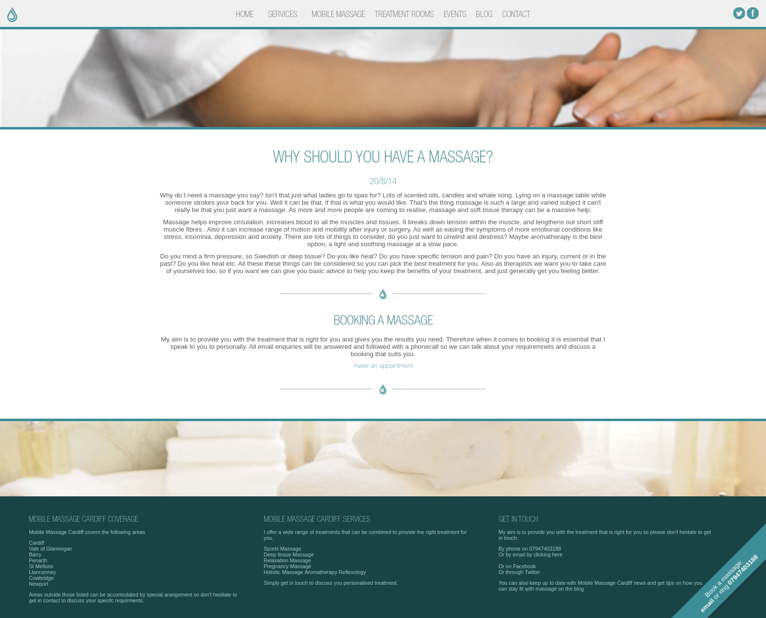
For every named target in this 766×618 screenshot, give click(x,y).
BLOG (484, 15)
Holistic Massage (283, 572)
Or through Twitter (519, 572)
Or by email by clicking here (531, 554)
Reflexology (352, 572)
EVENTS (455, 15)
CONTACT (516, 15)
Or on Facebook (517, 566)
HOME (245, 15)
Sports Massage (282, 549)
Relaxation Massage (287, 560)
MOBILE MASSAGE (338, 15)
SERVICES (282, 15)
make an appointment (383, 366)
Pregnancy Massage (287, 566)
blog (579, 589)
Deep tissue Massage (289, 554)
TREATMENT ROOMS (404, 15)
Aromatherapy (320, 572)
